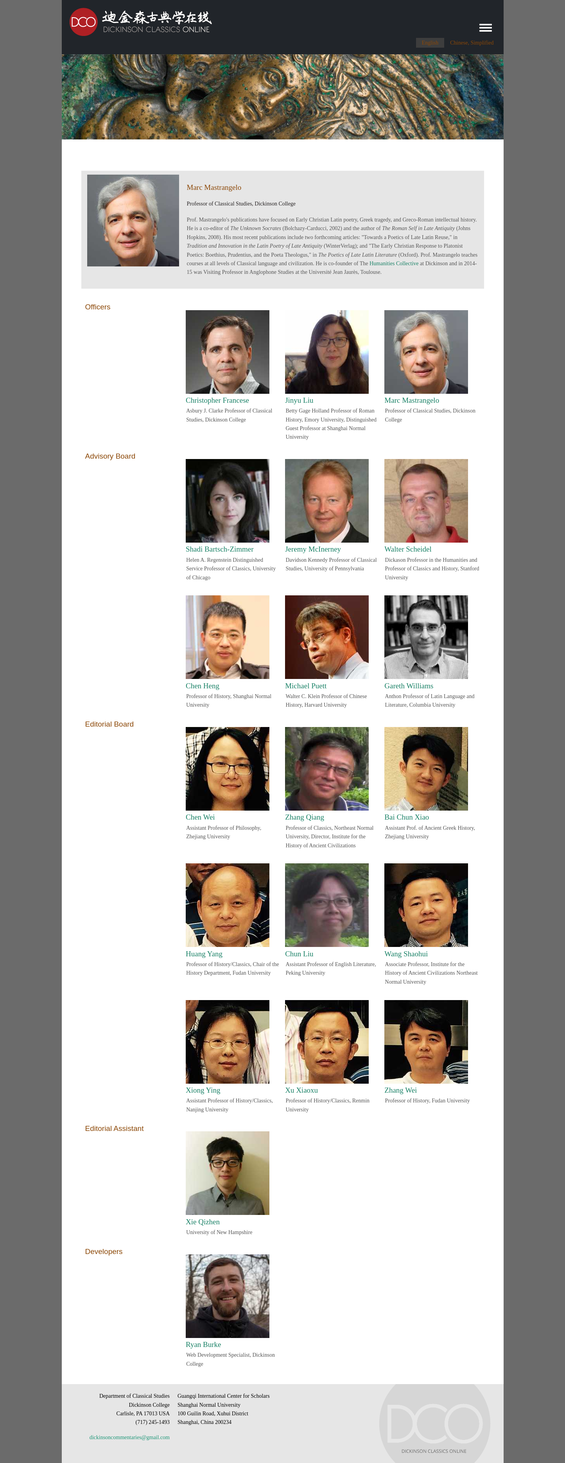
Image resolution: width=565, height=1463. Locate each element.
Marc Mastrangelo (411, 400)
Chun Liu (299, 954)
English (430, 43)
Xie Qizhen (203, 1222)
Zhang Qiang (304, 817)
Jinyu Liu (299, 400)
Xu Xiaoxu (301, 1090)
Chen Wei (200, 817)
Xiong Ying (203, 1090)
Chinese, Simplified (471, 43)
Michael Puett (305, 686)
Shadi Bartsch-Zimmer (220, 549)
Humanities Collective (394, 263)
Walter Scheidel (407, 549)
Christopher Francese (217, 400)
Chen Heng (202, 686)
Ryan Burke (203, 1344)
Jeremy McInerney (313, 549)
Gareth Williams (408, 686)
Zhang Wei (400, 1090)
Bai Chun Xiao (406, 817)
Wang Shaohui (406, 954)
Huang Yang (204, 954)
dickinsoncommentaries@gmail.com (130, 1437)
